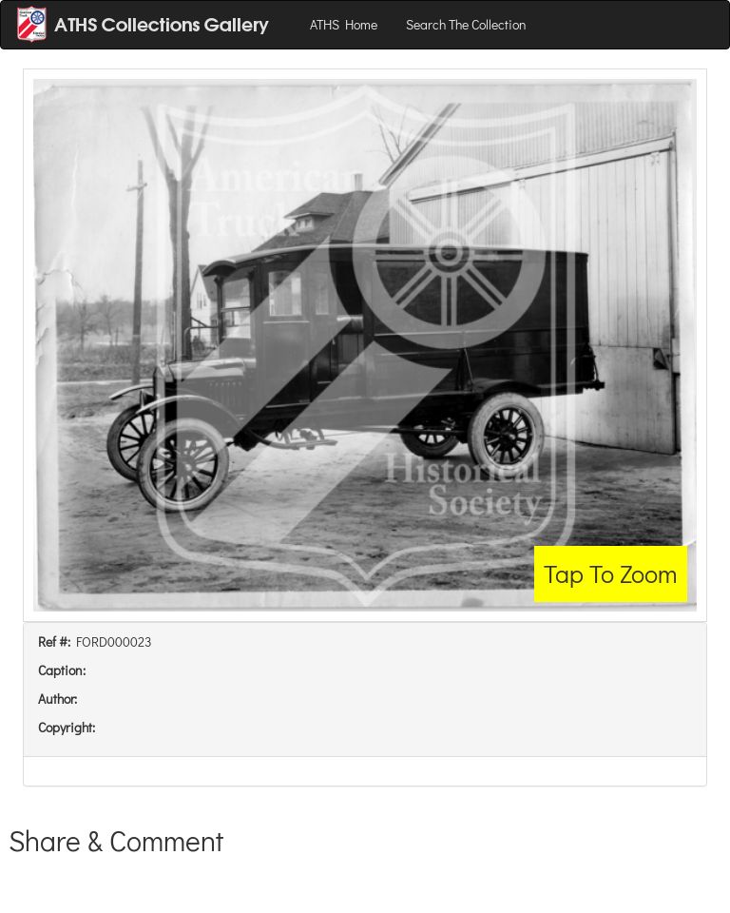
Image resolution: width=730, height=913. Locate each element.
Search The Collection (466, 24)
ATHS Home (343, 24)
